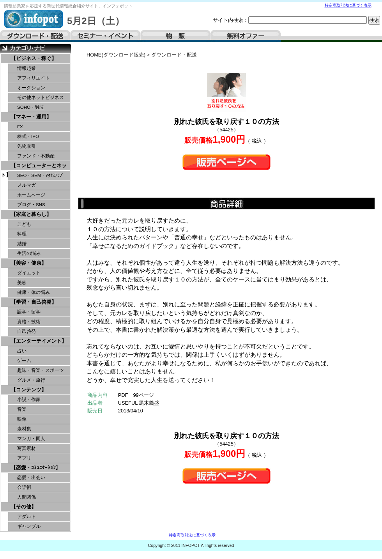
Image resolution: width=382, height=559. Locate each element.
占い (22, 350)
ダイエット (29, 273)
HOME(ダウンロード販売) (116, 55)
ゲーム (24, 360)
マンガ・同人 (31, 438)
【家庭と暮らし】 (31, 214)
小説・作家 (29, 399)
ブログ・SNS (31, 204)
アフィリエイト (33, 78)
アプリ (24, 458)
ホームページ (31, 195)
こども (24, 224)
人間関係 (26, 497)
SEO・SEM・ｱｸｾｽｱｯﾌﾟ (40, 175)
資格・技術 (29, 321)
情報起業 (26, 68)
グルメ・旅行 (31, 380)
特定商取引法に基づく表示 (348, 5)
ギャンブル (29, 526)
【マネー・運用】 (31, 117)
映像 (22, 419)
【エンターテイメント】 (39, 341)
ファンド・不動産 (36, 156)
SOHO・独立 (30, 107)
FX (20, 126)
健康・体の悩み (33, 292)
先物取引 (26, 146)
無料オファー (245, 36)
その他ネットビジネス (40, 97)
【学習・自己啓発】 (34, 302)
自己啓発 (26, 331)
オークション (31, 87)
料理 (22, 234)
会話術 (24, 487)
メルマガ (26, 185)
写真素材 (26, 448)
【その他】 (23, 506)
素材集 (24, 428)
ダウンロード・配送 (35, 36)
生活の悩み (29, 253)
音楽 (22, 409)
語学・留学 (29, 312)
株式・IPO (28, 136)
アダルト (26, 516)
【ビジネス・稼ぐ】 (34, 58)
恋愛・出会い (31, 477)
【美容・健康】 (28, 263)
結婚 (22, 243)
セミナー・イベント (105, 36)
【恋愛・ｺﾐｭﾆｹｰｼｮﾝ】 (36, 468)
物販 (175, 36)
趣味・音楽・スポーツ (40, 370)
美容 (22, 282)
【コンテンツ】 (28, 390)
